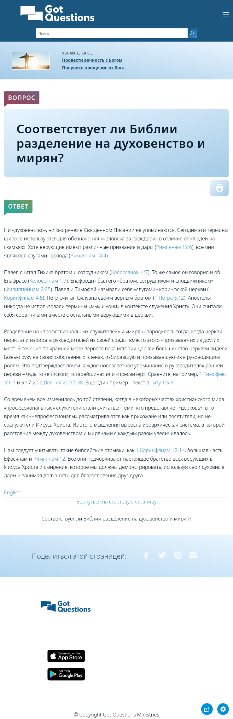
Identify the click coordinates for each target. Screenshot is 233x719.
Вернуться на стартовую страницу (116, 501)
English (12, 492)
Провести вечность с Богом (92, 60)
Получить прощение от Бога (93, 68)
